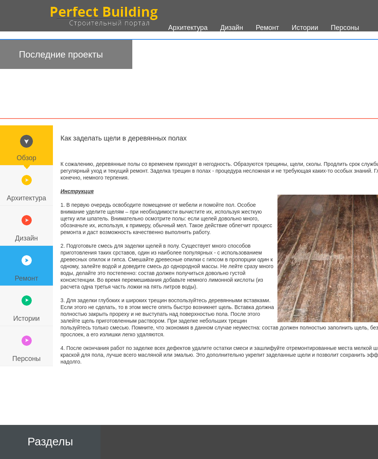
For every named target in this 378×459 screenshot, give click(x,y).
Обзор (26, 158)
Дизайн (26, 238)
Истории (26, 318)
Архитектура (26, 198)
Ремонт (26, 278)
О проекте (184, 61)
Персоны (26, 358)
